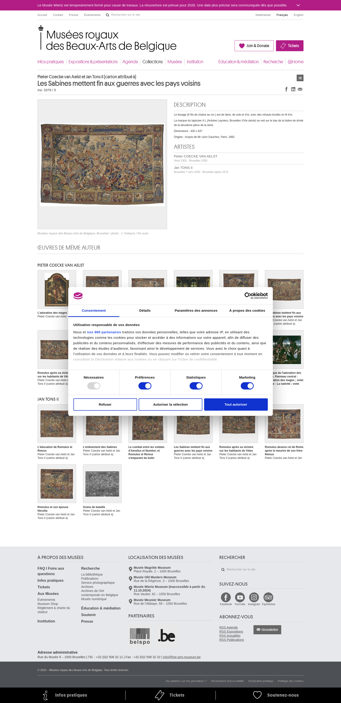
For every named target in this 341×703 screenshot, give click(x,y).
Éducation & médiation (238, 61)
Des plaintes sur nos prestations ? (186, 681)
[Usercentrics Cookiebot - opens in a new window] (248, 295)
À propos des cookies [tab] (247, 310)
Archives (87, 587)
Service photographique (98, 582)
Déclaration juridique (260, 681)
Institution (195, 61)
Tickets (293, 46)
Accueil (42, 15)
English (298, 15)
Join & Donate (258, 46)
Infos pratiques (51, 61)
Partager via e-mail (300, 89)
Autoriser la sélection (170, 404)
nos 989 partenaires (104, 332)
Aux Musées (48, 594)
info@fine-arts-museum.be (182, 657)
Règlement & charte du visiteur (54, 610)
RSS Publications (231, 640)
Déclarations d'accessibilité (227, 681)
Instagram (254, 604)
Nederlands (263, 15)
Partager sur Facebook (286, 89)
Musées (175, 61)
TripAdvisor (268, 604)
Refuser (105, 404)
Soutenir (88, 615)
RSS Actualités (230, 635)
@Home (295, 61)
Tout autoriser (236, 404)
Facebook (226, 604)
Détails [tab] (145, 310)
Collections (153, 61)
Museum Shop (48, 604)
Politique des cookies (290, 681)
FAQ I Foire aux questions (51, 571)
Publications (89, 578)
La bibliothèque (92, 574)
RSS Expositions (231, 631)
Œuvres (300, 78)
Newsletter (270, 630)
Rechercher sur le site (107, 15)
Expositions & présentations (93, 61)
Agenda (130, 61)
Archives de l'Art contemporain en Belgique (99, 593)
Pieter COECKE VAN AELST (195, 158)
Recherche (273, 61)
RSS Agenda (228, 627)
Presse (73, 15)
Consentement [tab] (94, 310)
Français (282, 15)
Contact (58, 15)
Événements (92, 15)
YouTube (240, 604)
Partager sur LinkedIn (293, 89)
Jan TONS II (201, 170)
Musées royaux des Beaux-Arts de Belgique (37, 29)
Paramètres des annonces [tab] (196, 310)
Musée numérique (94, 599)
